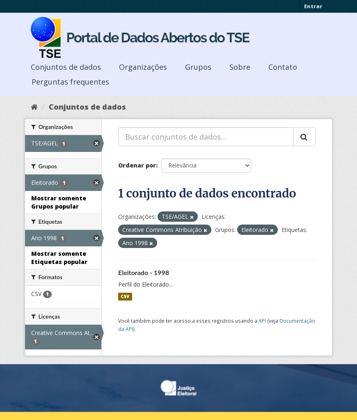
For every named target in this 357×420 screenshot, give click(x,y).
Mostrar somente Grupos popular (58, 202)
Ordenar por (137, 165)
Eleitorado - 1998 (143, 272)
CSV (125, 296)
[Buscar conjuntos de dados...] (206, 136)
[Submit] (304, 136)
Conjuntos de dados (66, 67)
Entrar (313, 6)
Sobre (239, 67)
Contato (282, 67)
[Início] (34, 107)
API (262, 320)
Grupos (198, 67)
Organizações (143, 67)
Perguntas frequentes (70, 82)
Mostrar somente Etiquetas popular (59, 258)
